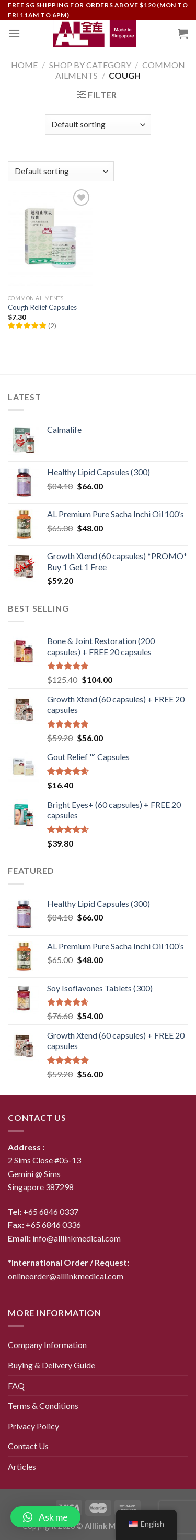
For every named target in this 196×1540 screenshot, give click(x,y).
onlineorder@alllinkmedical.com (65, 1276)
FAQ (16, 1386)
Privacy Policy (33, 1426)
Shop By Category (90, 65)
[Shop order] (98, 124)
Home (24, 65)
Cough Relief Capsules (42, 307)
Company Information (47, 1345)
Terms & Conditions (43, 1405)
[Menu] (14, 33)
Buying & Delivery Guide (51, 1365)
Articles (22, 1466)
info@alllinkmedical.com (76, 1238)
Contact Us (28, 1446)
